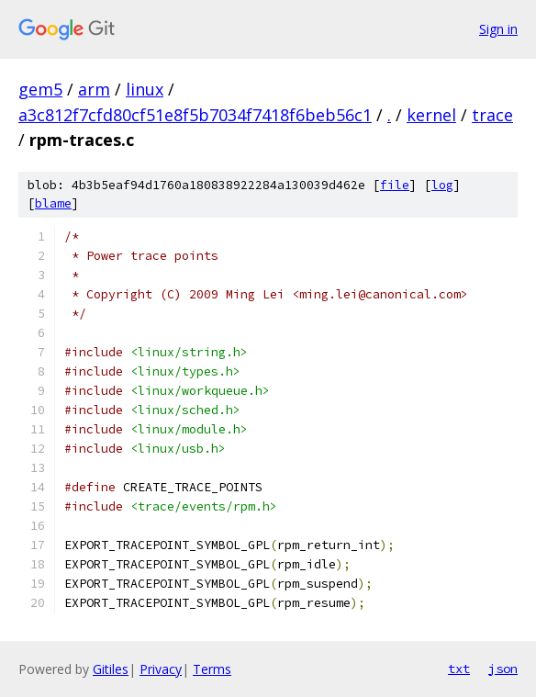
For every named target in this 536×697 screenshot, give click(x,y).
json (503, 668)
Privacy (161, 669)
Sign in (498, 29)
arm (94, 89)
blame (53, 203)
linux (144, 89)
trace (492, 115)
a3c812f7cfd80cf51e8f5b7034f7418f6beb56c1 (195, 115)
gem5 (40, 89)
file (394, 185)
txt (459, 668)
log (442, 185)
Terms (212, 669)
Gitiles (110, 669)
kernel (431, 115)
